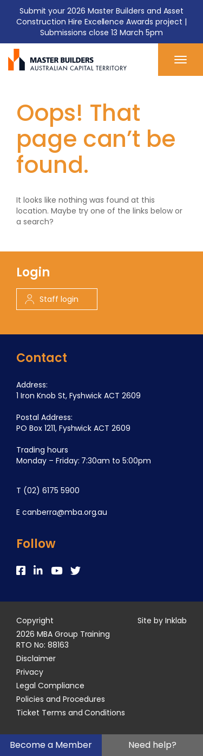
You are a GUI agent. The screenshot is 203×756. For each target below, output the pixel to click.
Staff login (51, 299)
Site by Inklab (162, 620)
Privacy (29, 672)
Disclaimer (36, 658)
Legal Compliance (50, 685)
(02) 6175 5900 (51, 490)
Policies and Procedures (60, 699)
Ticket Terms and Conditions (70, 712)
